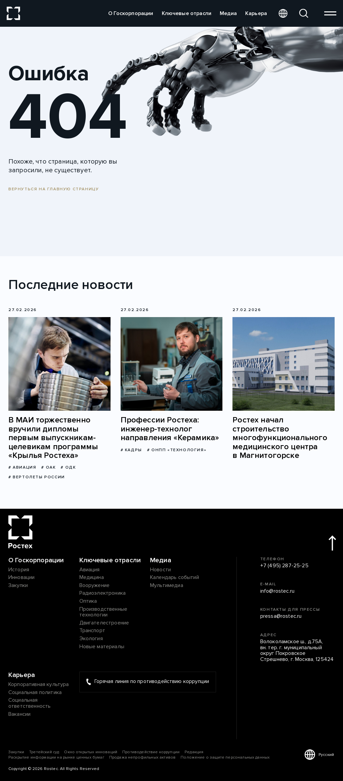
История (18, 570)
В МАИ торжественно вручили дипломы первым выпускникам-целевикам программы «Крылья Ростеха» (53, 438)
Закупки (18, 586)
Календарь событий (174, 578)
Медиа (228, 13)
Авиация (89, 570)
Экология (91, 639)
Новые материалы (101, 647)
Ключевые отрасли (187, 13)
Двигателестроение (104, 623)
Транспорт (92, 631)
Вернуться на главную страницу (53, 189)
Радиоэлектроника (102, 593)
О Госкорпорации (130, 13)
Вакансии (19, 714)
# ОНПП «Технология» (176, 450)
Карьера (256, 13)
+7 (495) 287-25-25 (284, 566)
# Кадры (131, 450)
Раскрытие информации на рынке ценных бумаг (56, 757)
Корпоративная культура (38, 685)
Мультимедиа (166, 586)
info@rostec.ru (277, 591)
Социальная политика (35, 693)
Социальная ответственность (29, 703)
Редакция (194, 752)
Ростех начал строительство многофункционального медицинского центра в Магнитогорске (279, 438)
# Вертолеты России (36, 477)
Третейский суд (44, 752)
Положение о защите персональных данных (225, 757)
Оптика (88, 601)
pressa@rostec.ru (281, 616)
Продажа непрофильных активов (142, 757)
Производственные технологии (103, 612)
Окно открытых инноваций (90, 752)
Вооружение (94, 586)
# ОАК (48, 467)
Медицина (91, 578)
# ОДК (68, 467)
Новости (160, 570)
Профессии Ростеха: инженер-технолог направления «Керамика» (170, 429)
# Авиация (22, 467)
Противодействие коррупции (151, 752)
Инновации (21, 578)
